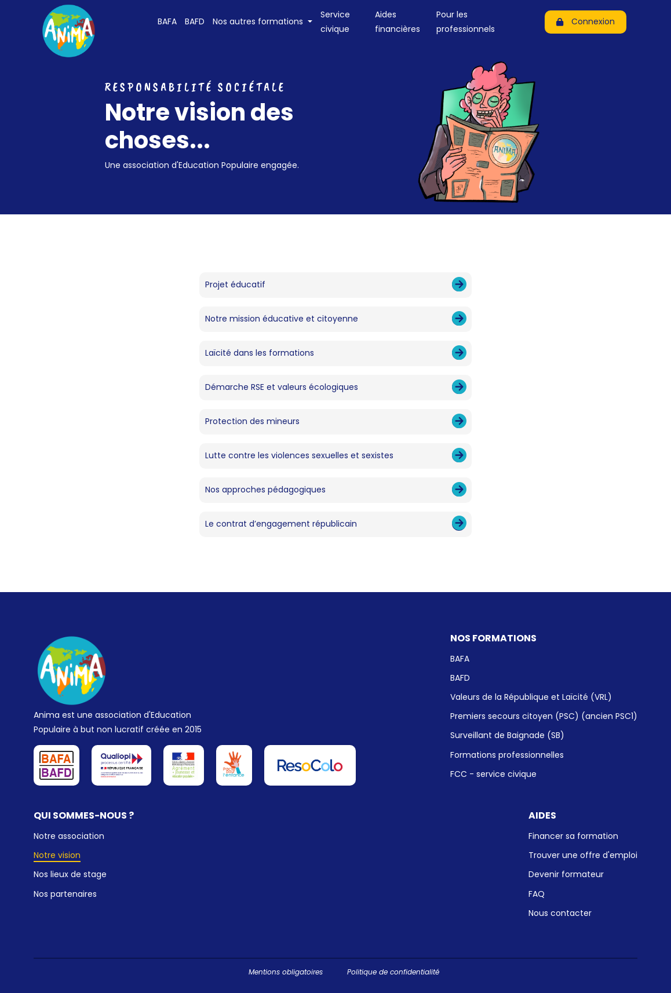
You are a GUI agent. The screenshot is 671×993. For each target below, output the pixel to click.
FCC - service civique (493, 774)
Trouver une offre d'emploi (582, 855)
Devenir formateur (566, 874)
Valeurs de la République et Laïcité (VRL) (531, 697)
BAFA (167, 21)
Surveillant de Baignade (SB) (507, 735)
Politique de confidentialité (393, 972)
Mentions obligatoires (286, 972)
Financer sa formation (573, 836)
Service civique (335, 22)
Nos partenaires (65, 894)
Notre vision (57, 855)
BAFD (195, 21)
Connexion (585, 21)
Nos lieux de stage (70, 874)
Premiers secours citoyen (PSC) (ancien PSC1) (543, 716)
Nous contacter (560, 913)
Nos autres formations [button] (259, 21)
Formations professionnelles (507, 755)
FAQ (536, 894)
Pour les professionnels (465, 22)
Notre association (69, 836)
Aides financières (397, 22)
